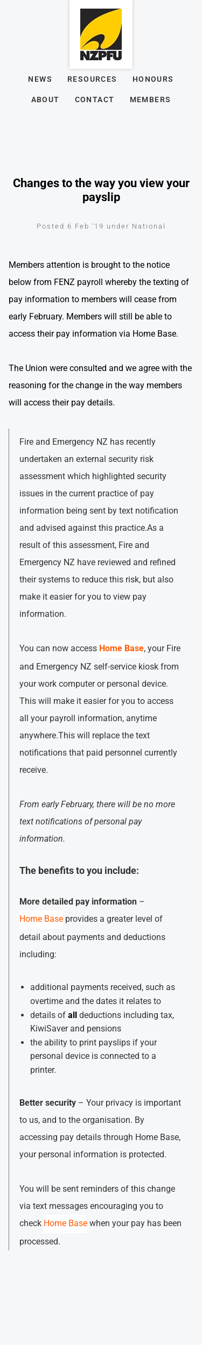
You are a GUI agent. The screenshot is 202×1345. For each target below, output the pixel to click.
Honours (153, 79)
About (45, 99)
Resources (92, 79)
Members (150, 99)
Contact (95, 99)
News (40, 79)
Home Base (41, 919)
